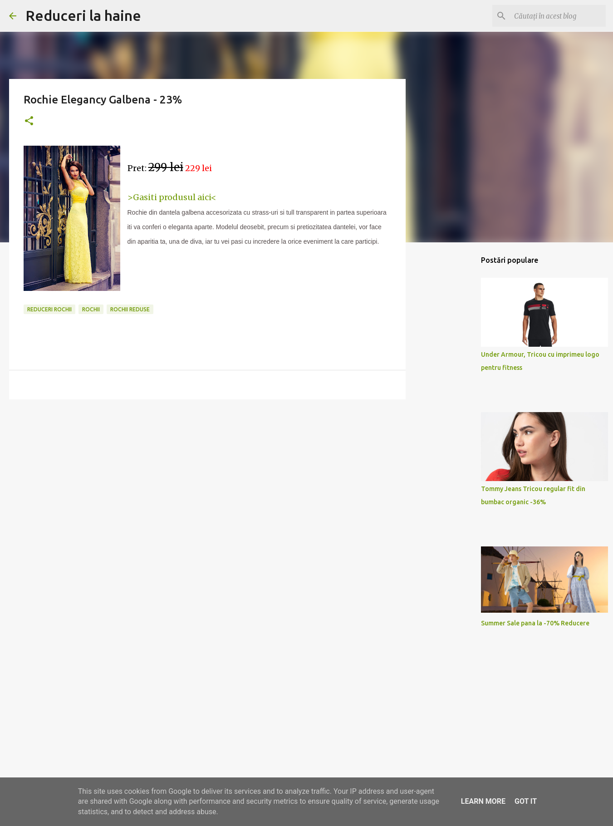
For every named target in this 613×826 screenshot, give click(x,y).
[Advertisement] (207, 476)
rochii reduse (130, 309)
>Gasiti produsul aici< (172, 197)
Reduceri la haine (83, 15)
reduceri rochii (49, 309)
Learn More (483, 801)
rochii (91, 309)
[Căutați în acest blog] (558, 16)
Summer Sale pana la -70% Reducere (535, 623)
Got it (526, 801)
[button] (29, 121)
